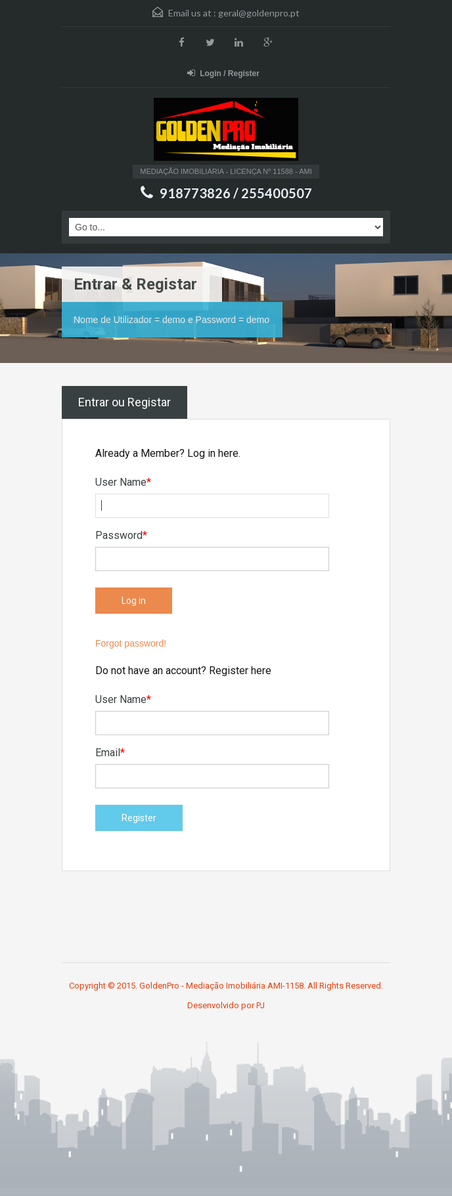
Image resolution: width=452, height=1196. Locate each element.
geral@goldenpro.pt (259, 12)
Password (121, 535)
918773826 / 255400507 (236, 193)
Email (110, 752)
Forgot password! (130, 643)
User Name (123, 482)
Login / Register (223, 73)
